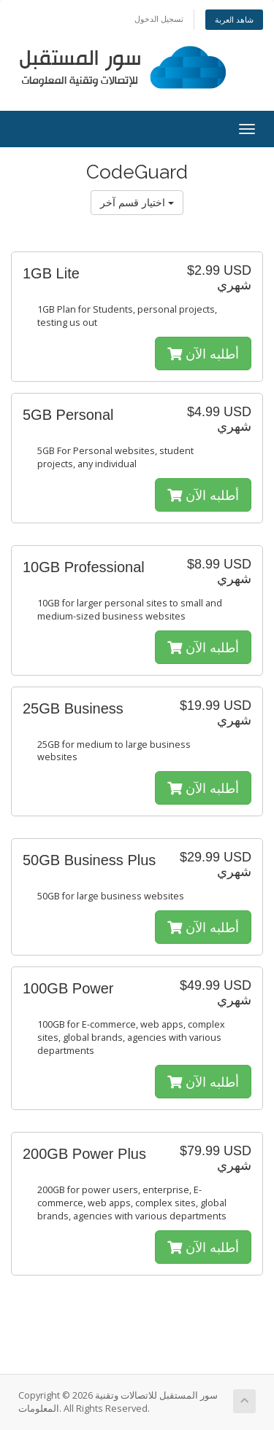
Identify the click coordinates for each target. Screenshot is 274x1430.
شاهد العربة (234, 19)
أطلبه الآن (203, 353)
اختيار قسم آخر (137, 202)
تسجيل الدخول (158, 18)
